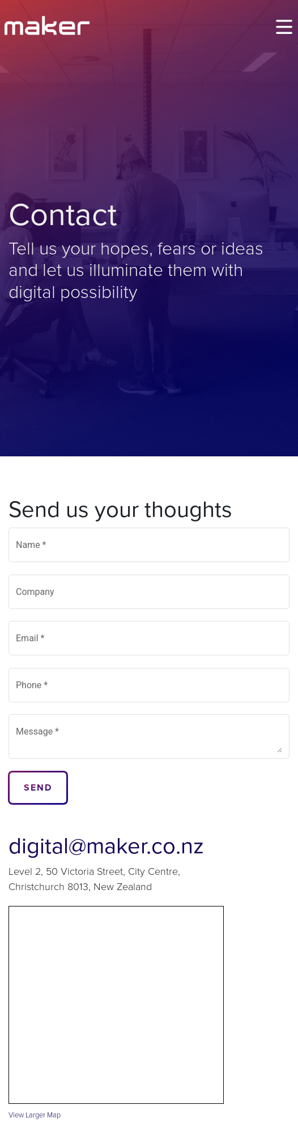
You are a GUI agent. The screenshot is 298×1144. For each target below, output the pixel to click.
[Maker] (47, 25)
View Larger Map (34, 1115)
